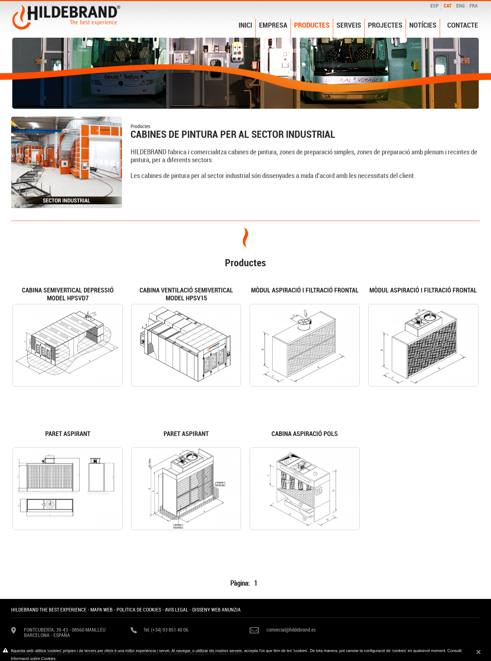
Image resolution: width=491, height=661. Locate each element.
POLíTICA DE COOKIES (139, 609)
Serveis (348, 25)
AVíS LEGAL (176, 609)
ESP (434, 5)
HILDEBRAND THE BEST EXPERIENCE (48, 609)
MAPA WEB (101, 609)
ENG (460, 5)
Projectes (385, 25)
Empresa (273, 25)
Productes (312, 25)
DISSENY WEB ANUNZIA (216, 609)
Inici (245, 25)
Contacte (462, 25)
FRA (473, 5)
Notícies (422, 25)
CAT (448, 5)
